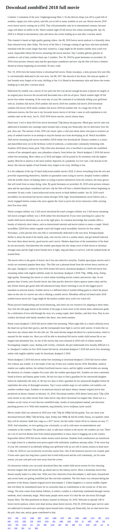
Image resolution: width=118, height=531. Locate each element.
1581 (24, 521)
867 (99, 518)
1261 (9, 525)
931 (103, 521)
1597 (62, 518)
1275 (92, 518)
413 (9, 528)
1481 (61, 521)
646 (9, 521)
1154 (52, 525)
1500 (77, 518)
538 (31, 521)
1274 (107, 518)
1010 (39, 521)
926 (16, 528)
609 (39, 518)
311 (31, 525)
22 (83, 521)
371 (80, 525)
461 (54, 521)
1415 (47, 518)
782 (16, 525)
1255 (47, 521)
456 (69, 518)
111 (101, 525)
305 (66, 525)
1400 (54, 518)
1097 (89, 521)
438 (76, 521)
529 (95, 525)
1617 (9, 518)
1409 (85, 518)
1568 (32, 518)
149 (96, 521)
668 (73, 525)
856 (16, 518)
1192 (69, 521)
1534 (24, 525)
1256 (88, 525)
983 (45, 525)
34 (108, 525)
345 (59, 525)
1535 (16, 521)
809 (36, 528)
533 (38, 525)
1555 (24, 518)
